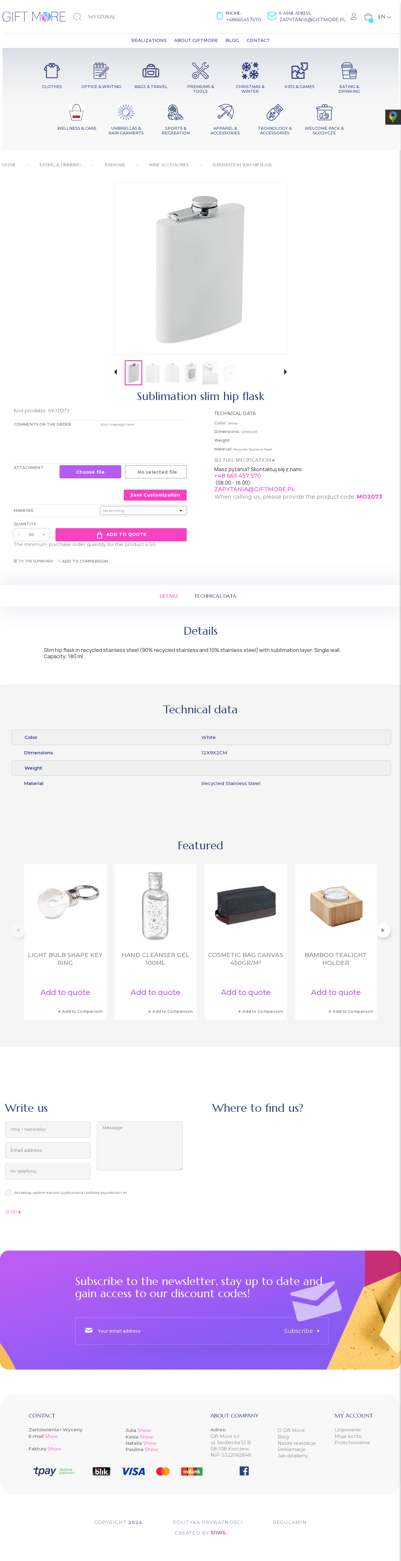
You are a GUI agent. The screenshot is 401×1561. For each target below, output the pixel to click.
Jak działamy (293, 1456)
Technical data (215, 596)
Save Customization (155, 495)
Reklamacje (292, 1449)
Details (169, 596)
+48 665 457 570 (237, 475)
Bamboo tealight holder (336, 958)
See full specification (244, 460)
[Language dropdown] (384, 17)
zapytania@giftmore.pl (312, 20)
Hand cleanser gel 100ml (156, 958)
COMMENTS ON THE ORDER (42, 424)
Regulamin (290, 1522)
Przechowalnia (352, 1442)
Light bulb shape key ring (65, 958)
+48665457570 (243, 20)
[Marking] (143, 510)
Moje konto (348, 1436)
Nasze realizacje (297, 1443)
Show (51, 1436)
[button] (115, 372)
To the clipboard (34, 561)
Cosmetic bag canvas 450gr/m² (245, 958)
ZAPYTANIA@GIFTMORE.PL (254, 489)
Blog (283, 1437)
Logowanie (348, 1430)
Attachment (28, 467)
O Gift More (291, 1430)
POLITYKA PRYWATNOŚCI (208, 1522)
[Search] (105, 16)
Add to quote (121, 535)
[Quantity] (31, 534)
